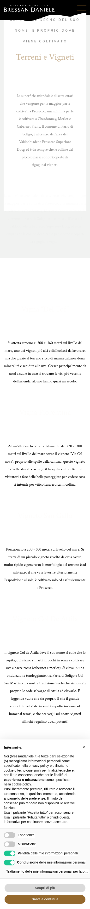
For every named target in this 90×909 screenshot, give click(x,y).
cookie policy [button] (21, 784)
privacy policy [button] (39, 765)
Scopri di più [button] (45, 888)
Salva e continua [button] (45, 899)
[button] (84, 747)
